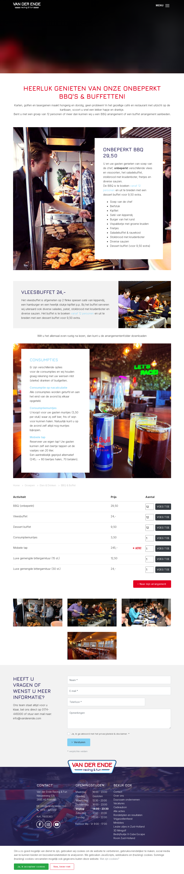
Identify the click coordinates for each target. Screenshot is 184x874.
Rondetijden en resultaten (127, 815)
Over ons (118, 795)
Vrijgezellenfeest (123, 818)
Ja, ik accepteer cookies (31, 866)
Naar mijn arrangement (153, 583)
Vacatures (119, 803)
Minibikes (118, 822)
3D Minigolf (119, 830)
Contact (117, 791)
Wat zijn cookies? (109, 858)
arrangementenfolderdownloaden (126, 336)
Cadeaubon (120, 807)
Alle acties (119, 811)
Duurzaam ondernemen (126, 799)
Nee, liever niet (62, 866)
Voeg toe (163, 506)
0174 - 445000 (48, 809)
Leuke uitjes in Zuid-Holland (129, 826)
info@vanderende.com (27, 735)
